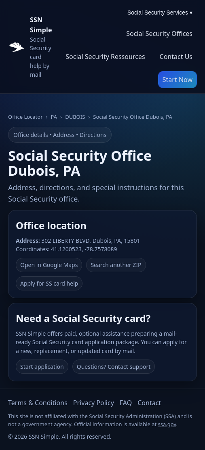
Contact (149, 402)
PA (54, 116)
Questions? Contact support (114, 366)
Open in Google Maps (49, 265)
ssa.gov (167, 424)
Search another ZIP (116, 265)
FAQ (126, 402)
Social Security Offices (159, 33)
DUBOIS (75, 116)
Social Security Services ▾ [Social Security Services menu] (159, 12)
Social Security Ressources (105, 56)
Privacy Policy (93, 402)
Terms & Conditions (38, 402)
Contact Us (176, 56)
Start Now (177, 79)
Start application (42, 366)
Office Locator (25, 116)
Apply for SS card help (49, 283)
